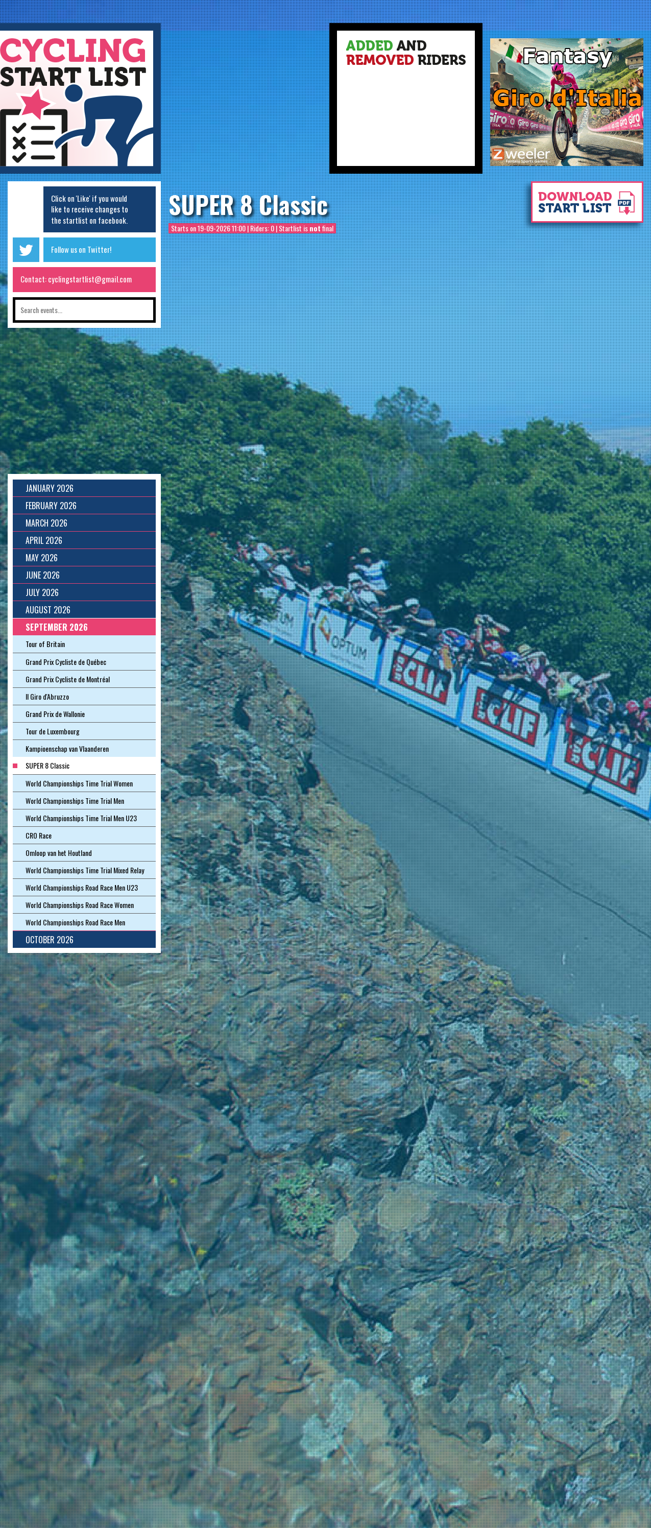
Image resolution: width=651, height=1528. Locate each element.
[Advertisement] (245, 102)
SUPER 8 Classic (248, 204)
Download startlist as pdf (582, 207)
